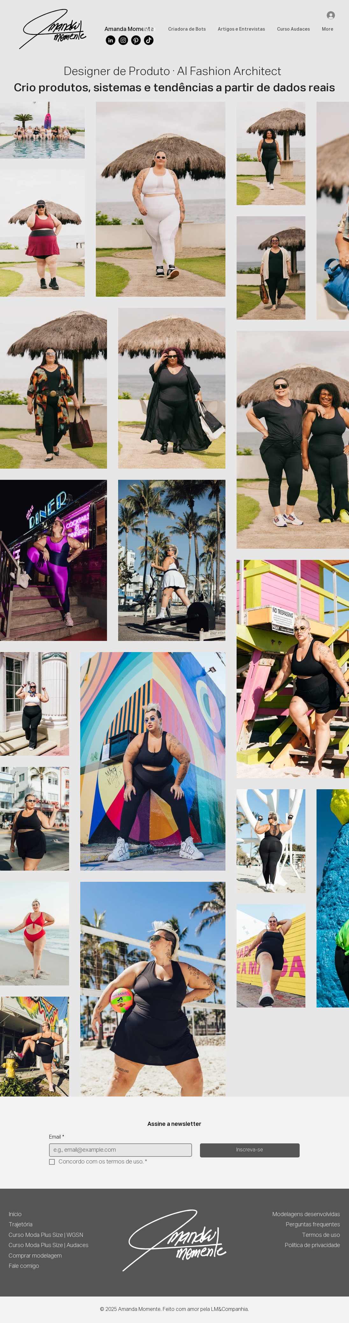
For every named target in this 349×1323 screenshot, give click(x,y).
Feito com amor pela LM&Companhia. (206, 1309)
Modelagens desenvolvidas (306, 1214)
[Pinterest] (136, 40)
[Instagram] (123, 40)
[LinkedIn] (110, 40)
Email (56, 1137)
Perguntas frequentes (313, 1225)
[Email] (119, 1150)
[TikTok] (148, 40)
